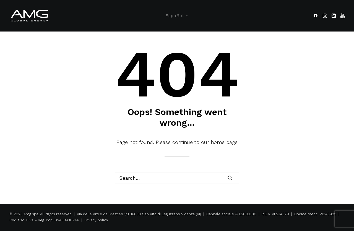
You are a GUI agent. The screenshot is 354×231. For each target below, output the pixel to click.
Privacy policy (96, 220)
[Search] (177, 178)
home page (224, 142)
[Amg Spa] (30, 15)
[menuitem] (177, 15)
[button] (316, 15)
